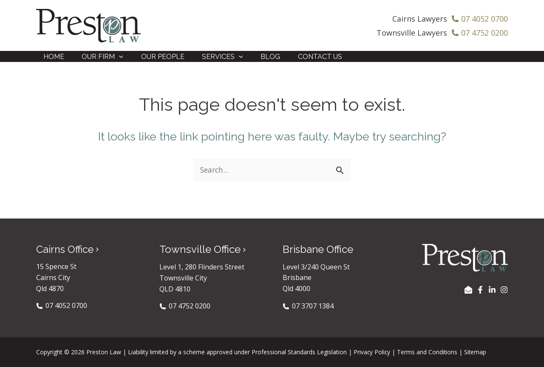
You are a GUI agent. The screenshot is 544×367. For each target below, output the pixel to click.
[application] (115, 59)
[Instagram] (504, 289)
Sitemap (476, 352)
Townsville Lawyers (412, 32)
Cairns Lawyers (419, 18)
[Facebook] (480, 289)
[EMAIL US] (468, 289)
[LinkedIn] (492, 289)
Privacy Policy (372, 352)
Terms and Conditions (428, 352)
